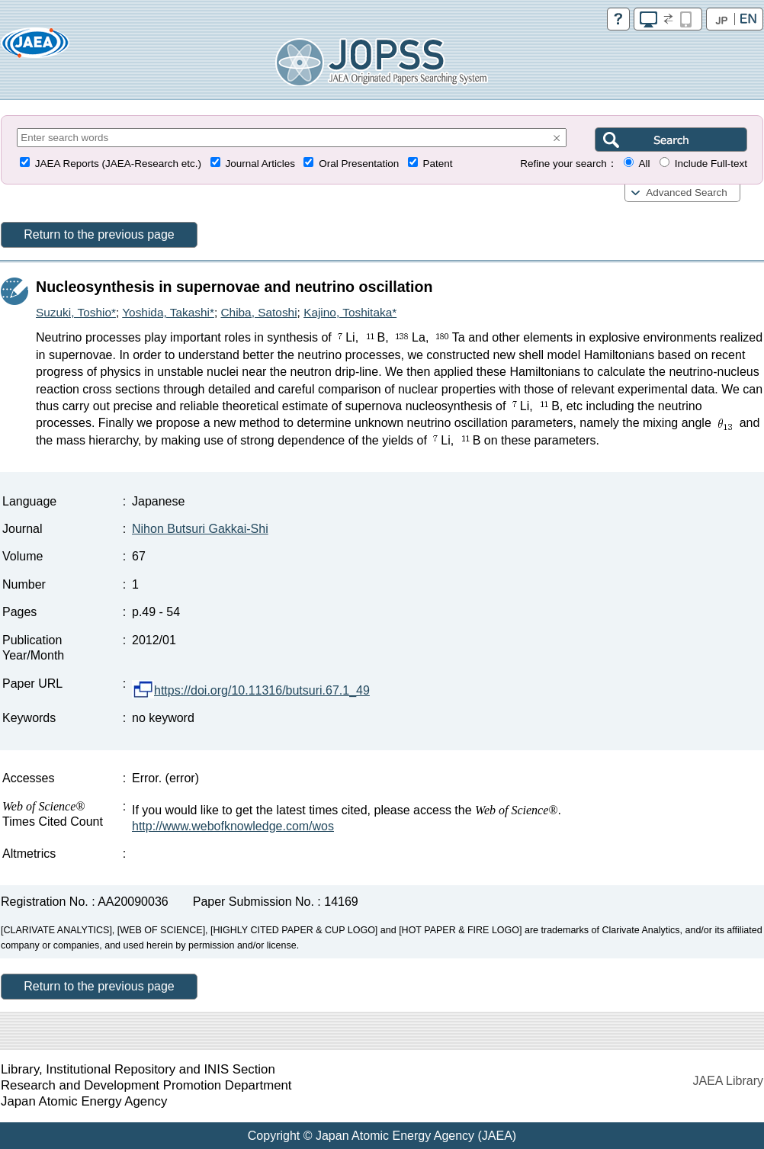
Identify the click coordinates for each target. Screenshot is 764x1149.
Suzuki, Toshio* (76, 312)
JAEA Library (728, 1080)
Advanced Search (686, 192)
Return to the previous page (99, 234)
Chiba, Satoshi (258, 312)
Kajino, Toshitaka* (349, 312)
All (644, 163)
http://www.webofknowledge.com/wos (233, 826)
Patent (438, 163)
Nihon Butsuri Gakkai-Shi (200, 528)
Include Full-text (711, 163)
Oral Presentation (359, 163)
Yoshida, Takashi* (168, 312)
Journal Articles (260, 163)
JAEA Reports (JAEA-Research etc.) (118, 163)
